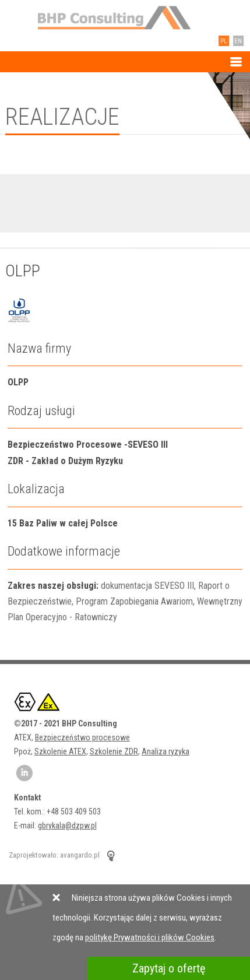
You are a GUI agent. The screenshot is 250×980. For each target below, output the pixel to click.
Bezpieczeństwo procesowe (82, 737)
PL (222, 41)
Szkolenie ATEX (60, 751)
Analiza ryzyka (165, 751)
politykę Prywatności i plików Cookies (149, 937)
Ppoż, (24, 751)
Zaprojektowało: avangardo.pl (54, 855)
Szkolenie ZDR (114, 751)
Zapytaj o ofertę (168, 968)
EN (236, 41)
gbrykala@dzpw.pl (67, 825)
